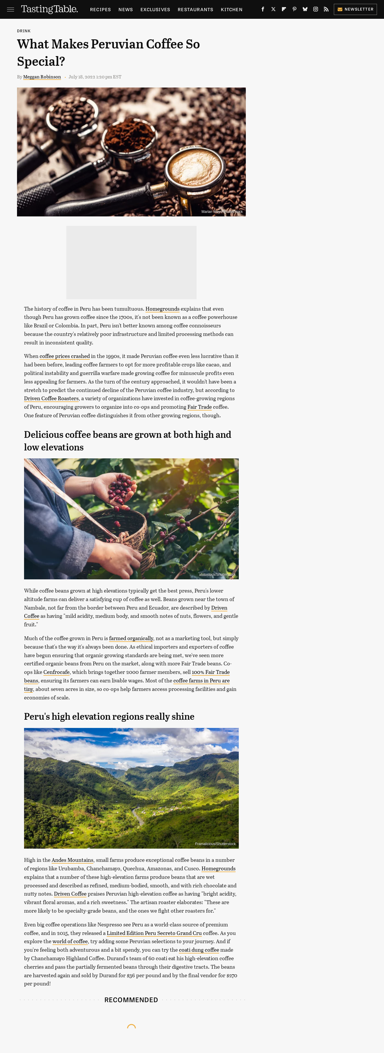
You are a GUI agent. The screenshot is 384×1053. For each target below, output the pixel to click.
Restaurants (195, 9)
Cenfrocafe (56, 672)
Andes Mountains (72, 860)
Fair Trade (199, 407)
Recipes (100, 9)
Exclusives (155, 9)
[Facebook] (263, 10)
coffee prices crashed (65, 356)
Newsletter (355, 9)
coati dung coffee (199, 949)
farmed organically (131, 638)
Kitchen (231, 9)
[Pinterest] (294, 10)
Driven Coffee (70, 893)
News (126, 9)
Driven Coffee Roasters (51, 398)
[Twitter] (273, 10)
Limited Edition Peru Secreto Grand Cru (154, 933)
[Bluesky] (305, 10)
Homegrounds (163, 308)
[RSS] (326, 10)
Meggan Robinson (42, 76)
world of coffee (70, 941)
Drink (24, 31)
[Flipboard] (284, 10)
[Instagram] (316, 10)
